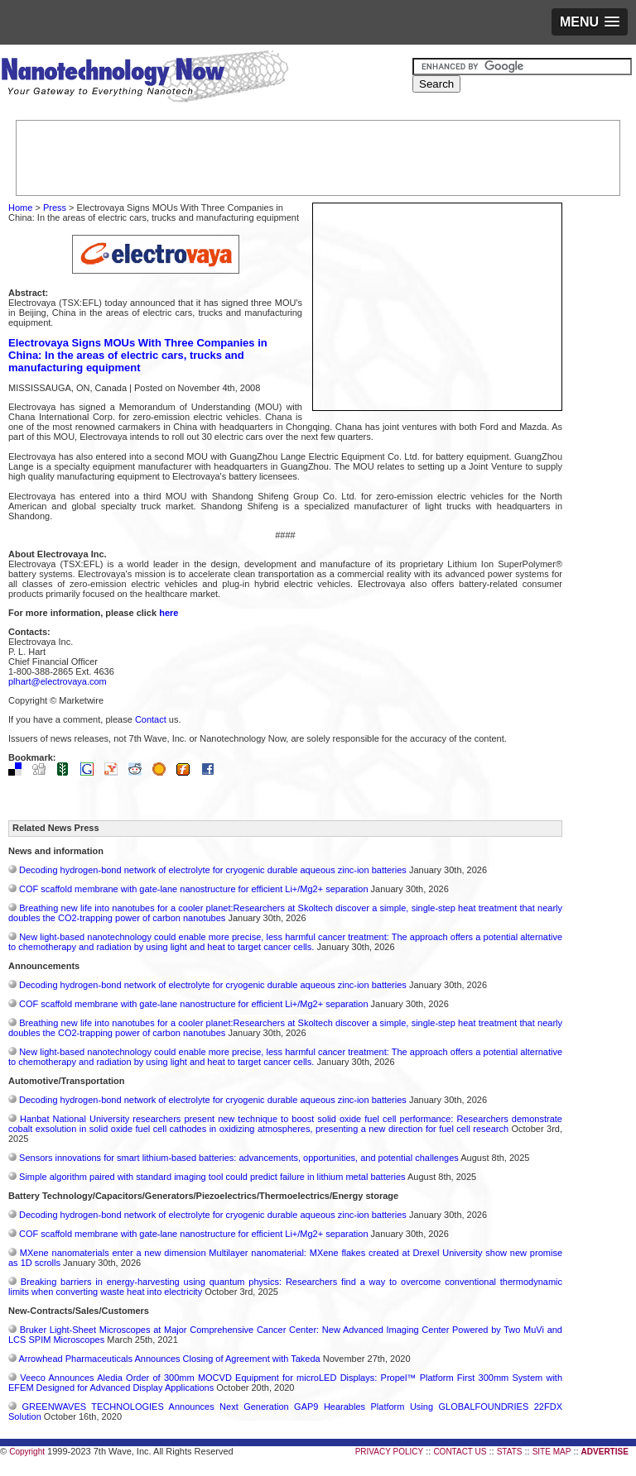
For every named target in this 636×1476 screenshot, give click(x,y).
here (168, 613)
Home (20, 208)
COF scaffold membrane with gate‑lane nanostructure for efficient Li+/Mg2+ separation (194, 889)
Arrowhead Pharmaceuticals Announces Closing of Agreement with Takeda (169, 1359)
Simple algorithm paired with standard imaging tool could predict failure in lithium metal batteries (212, 1177)
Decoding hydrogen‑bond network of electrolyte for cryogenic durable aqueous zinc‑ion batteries (213, 870)
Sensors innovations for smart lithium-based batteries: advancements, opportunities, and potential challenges (239, 1158)
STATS (510, 1451)
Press (54, 208)
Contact (150, 719)
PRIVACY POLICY (389, 1451)
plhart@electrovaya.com (57, 681)
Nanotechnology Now (144, 78)
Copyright (27, 1451)
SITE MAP (551, 1451)
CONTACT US (459, 1451)
